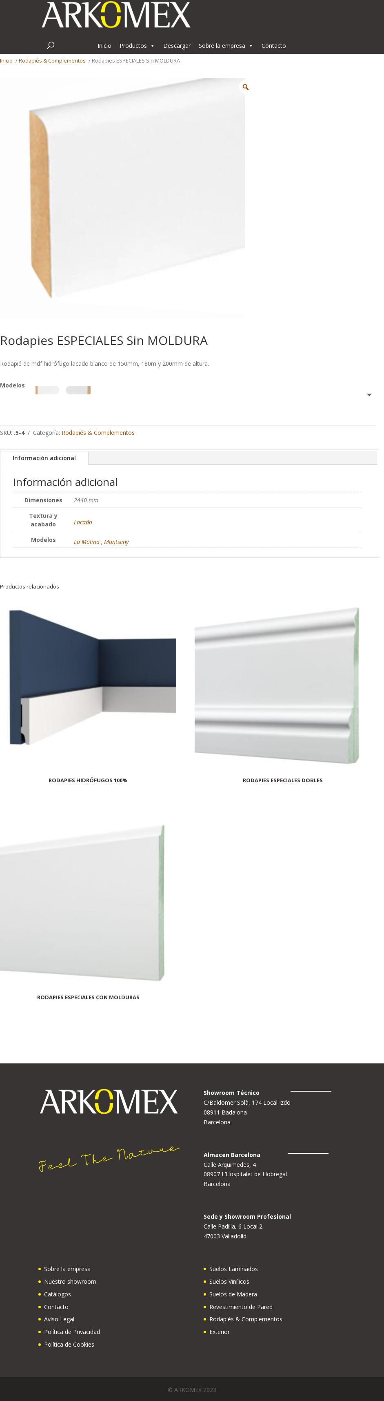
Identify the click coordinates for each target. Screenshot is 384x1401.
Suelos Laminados (233, 1269)
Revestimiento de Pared (241, 1307)
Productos (137, 46)
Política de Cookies (69, 1344)
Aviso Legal (59, 1319)
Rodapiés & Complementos (52, 60)
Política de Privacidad (72, 1332)
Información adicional (44, 458)
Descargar (177, 45)
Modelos (12, 385)
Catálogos (57, 1294)
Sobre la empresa (226, 46)
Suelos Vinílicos (229, 1281)
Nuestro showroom (70, 1281)
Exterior (219, 1332)
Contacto (274, 45)
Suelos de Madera (233, 1294)
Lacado (83, 522)
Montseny (116, 542)
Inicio (104, 45)
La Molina (87, 542)
